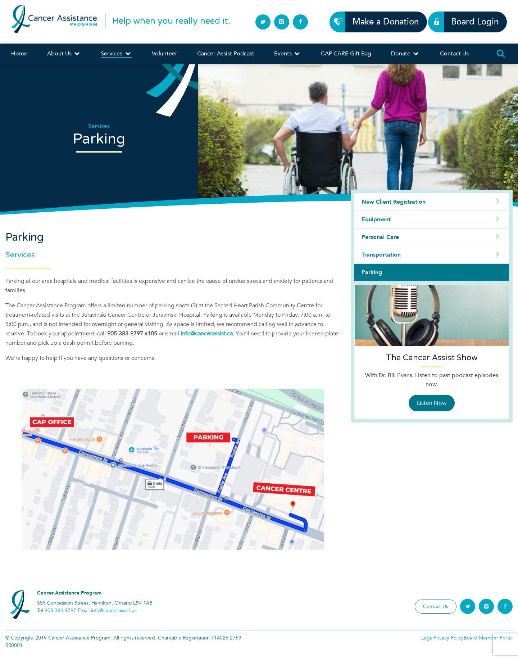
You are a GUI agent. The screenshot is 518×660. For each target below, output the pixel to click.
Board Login (471, 22)
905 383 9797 (60, 610)
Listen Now (431, 403)
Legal (427, 637)
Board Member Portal (488, 637)
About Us (64, 54)
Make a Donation (381, 22)
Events (287, 54)
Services (116, 54)
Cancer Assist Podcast (225, 54)
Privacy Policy (448, 637)
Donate (405, 54)
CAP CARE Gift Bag (346, 54)
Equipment (432, 219)
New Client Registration (432, 202)
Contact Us (454, 54)
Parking (372, 272)
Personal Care (432, 237)
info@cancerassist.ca (114, 610)
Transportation (432, 254)
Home (19, 54)
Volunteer (164, 54)
